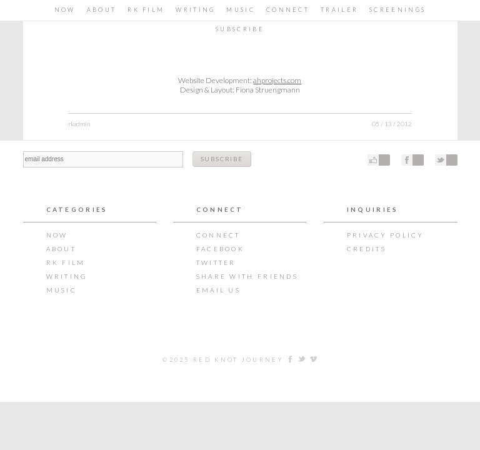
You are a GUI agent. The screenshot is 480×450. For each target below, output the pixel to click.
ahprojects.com (277, 80)
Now (65, 9)
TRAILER (339, 9)
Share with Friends (247, 276)
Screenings (397, 9)
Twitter (216, 262)
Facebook (220, 248)
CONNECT (287, 9)
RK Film (146, 9)
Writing (195, 9)
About (102, 9)
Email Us (218, 290)
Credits (366, 248)
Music (240, 9)
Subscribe (240, 29)
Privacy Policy (385, 235)
